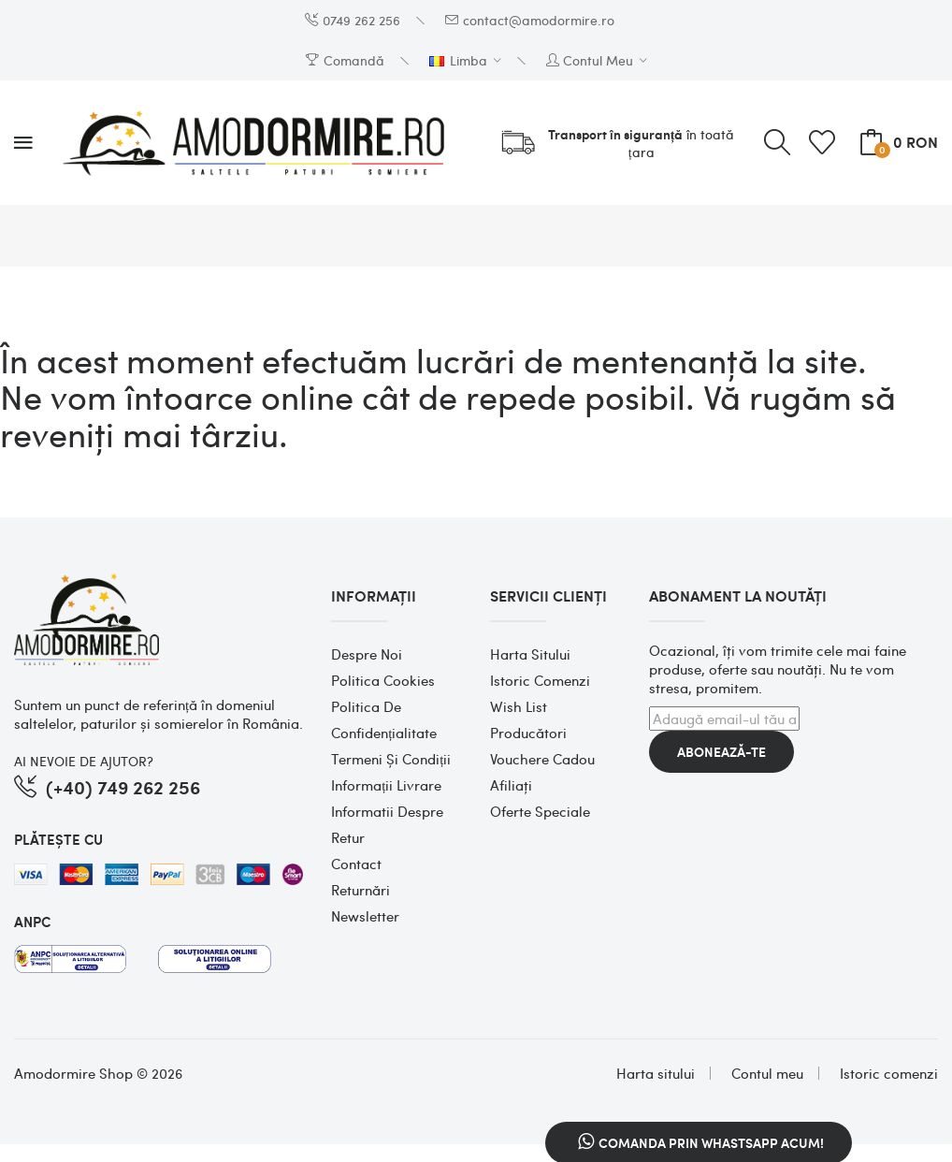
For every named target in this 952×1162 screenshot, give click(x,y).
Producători (528, 732)
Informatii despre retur (387, 824)
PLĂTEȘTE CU (58, 839)
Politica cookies (383, 680)
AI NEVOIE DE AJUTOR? (83, 760)
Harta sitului (530, 654)
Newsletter (365, 916)
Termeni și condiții (391, 758)
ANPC (32, 921)
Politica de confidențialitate (384, 719)
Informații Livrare (386, 785)
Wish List (518, 706)
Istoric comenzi (540, 680)
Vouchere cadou (542, 758)
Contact (356, 863)
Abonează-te (721, 752)
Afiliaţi (511, 785)
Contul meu (767, 1073)
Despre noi (366, 654)
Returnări (360, 889)
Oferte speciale (540, 811)
